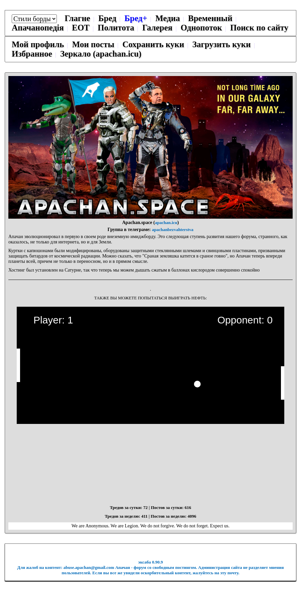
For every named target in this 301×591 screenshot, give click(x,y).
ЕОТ (81, 27)
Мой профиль (38, 44)
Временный (210, 18)
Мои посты (93, 44)
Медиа (167, 18)
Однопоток (201, 27)
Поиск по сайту (259, 27)
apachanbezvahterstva (172, 229)
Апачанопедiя (38, 27)
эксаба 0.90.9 (150, 562)
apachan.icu (166, 222)
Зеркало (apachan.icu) (100, 53)
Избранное (32, 53)
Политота (116, 27)
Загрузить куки (221, 44)
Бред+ (135, 18)
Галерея (157, 27)
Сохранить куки (153, 44)
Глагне (77, 18)
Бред (107, 18)
